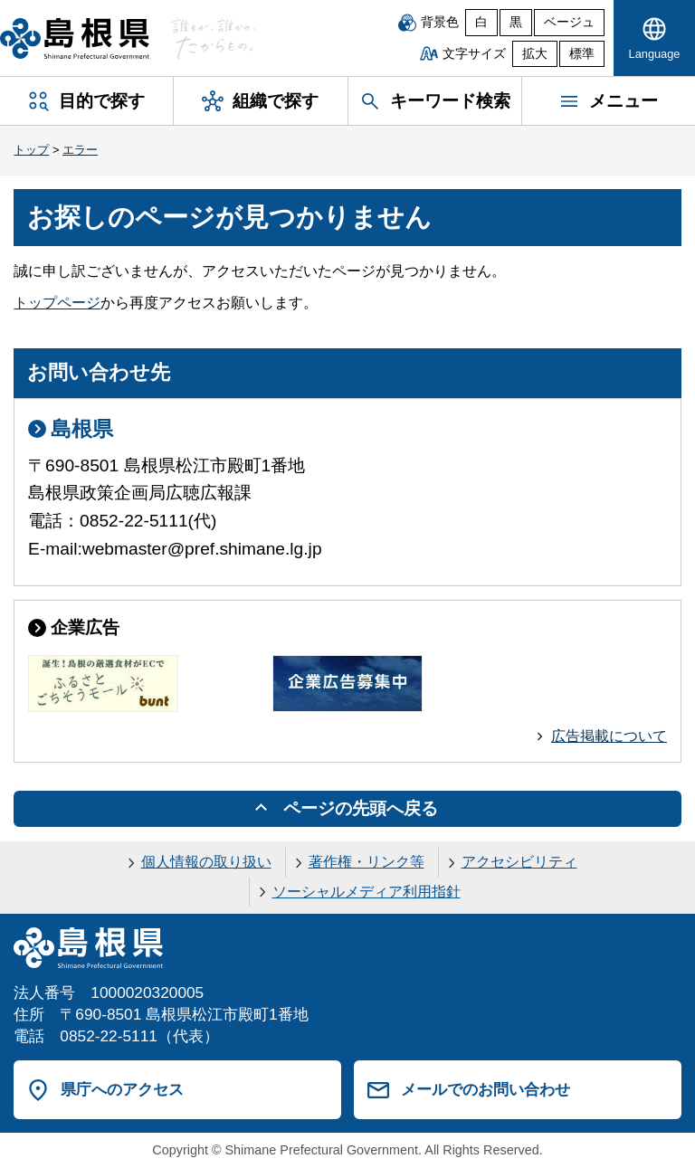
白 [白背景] (481, 22)
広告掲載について (609, 736)
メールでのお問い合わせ (485, 1089)
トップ (31, 150)
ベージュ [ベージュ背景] (569, 22)
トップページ (57, 302)
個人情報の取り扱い (206, 861)
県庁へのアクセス (122, 1089)
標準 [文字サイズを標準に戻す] (582, 54)
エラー (80, 150)
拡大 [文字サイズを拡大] (534, 54)
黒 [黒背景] (515, 22)
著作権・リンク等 (366, 861)
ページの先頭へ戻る (360, 808)
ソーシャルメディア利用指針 (366, 891)
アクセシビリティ (519, 861)
